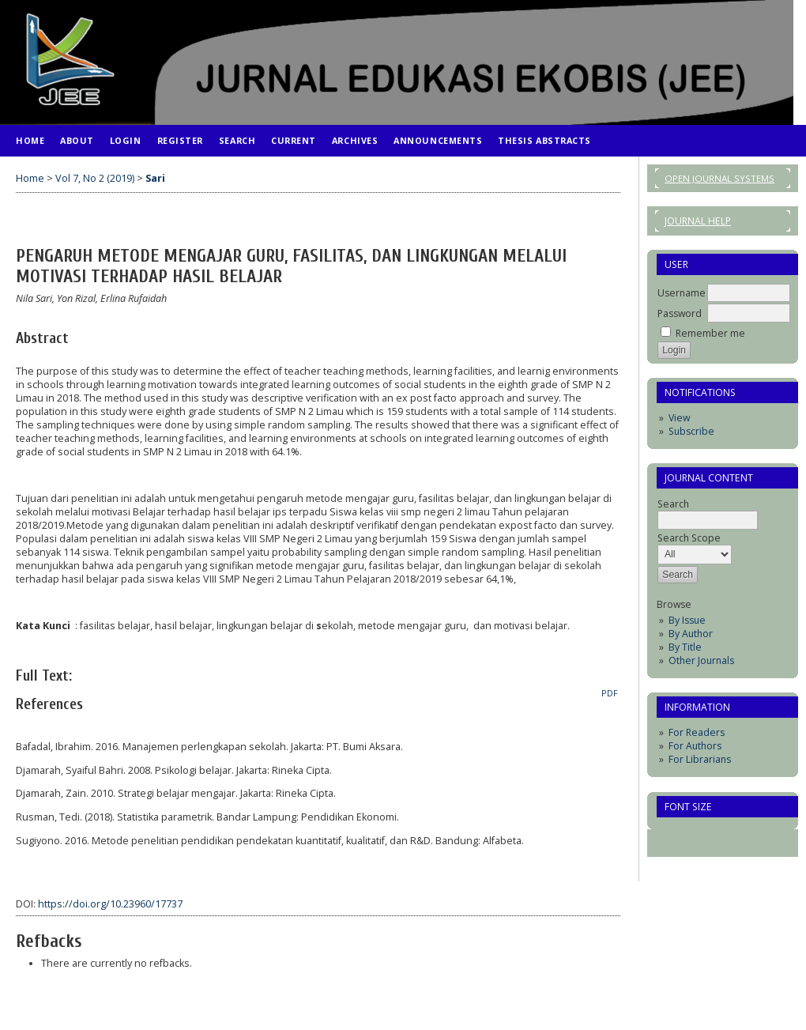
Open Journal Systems (719, 178)
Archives (355, 140)
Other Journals (701, 660)
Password (679, 313)
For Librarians (700, 759)
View (679, 417)
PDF (609, 693)
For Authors (695, 746)
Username (681, 293)
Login (125, 140)
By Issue (687, 620)
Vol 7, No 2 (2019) (94, 178)
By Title (685, 647)
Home (30, 140)
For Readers (697, 732)
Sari (155, 178)
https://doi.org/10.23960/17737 (110, 904)
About (77, 140)
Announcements (438, 140)
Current (293, 140)
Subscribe (691, 431)
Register (180, 140)
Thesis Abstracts (544, 140)
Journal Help (698, 221)
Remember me (710, 333)
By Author (691, 633)
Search (237, 140)
